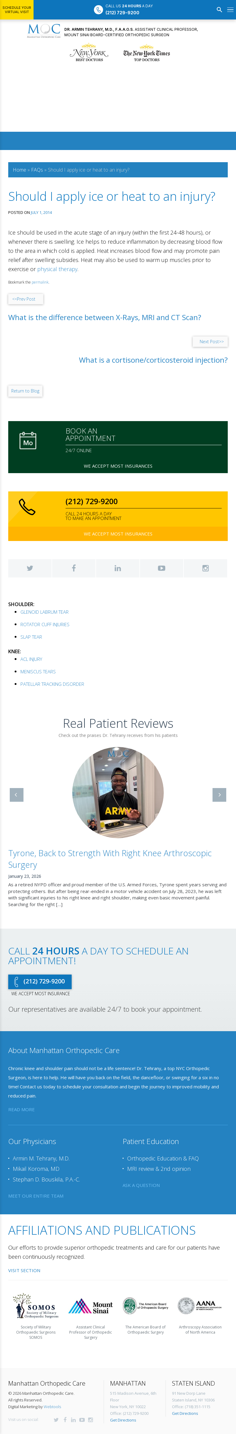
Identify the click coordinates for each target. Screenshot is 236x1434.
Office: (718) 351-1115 (191, 1367)
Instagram (205, 568)
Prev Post (23, 299)
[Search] (219, 10)
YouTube (161, 568)
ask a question (141, 1146)
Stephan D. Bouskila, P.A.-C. (46, 1140)
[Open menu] (230, 9)
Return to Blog (25, 391)
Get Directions (123, 1381)
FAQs (37, 169)
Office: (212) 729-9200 (129, 1374)
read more (21, 1070)
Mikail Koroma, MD (36, 1130)
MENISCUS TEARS (38, 671)
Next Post (212, 342)
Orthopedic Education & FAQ (163, 1119)
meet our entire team (35, 1157)
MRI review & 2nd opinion (159, 1130)
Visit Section (24, 1232)
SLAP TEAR (31, 637)
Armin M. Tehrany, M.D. (41, 1119)
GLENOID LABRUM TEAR (44, 612)
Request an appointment (118, 1409)
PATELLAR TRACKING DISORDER (52, 684)
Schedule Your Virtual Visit (16, 9)
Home (19, 169)
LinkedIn (117, 568)
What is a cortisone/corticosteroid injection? (153, 360)
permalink (40, 282)
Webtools (52, 1367)
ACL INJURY (31, 659)
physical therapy (57, 269)
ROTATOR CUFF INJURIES (45, 624)
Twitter (30, 568)
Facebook (73, 568)
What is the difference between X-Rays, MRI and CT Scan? (104, 317)
